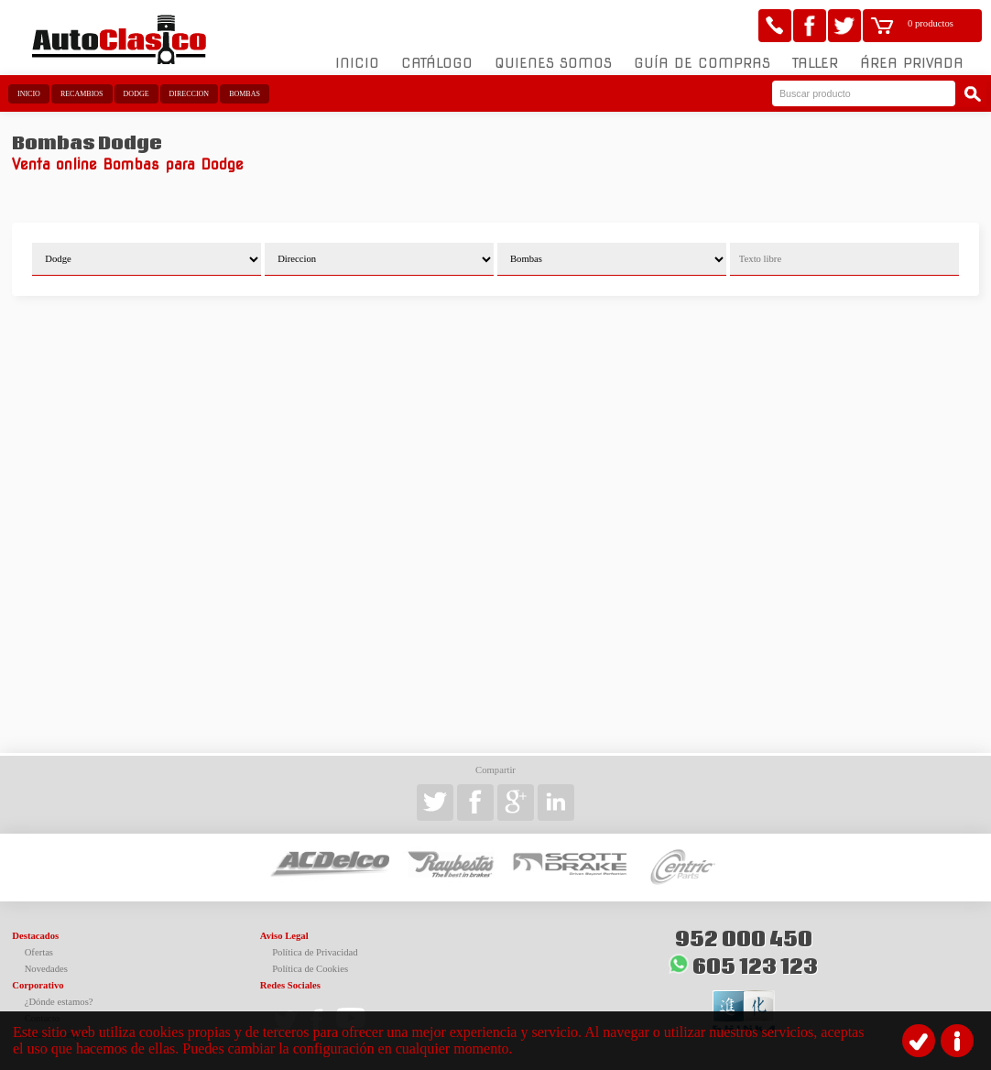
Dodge (136, 94)
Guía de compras (702, 63)
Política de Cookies (310, 969)
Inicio (357, 63)
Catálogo (437, 63)
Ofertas (39, 952)
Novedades (46, 969)
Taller (815, 63)
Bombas (244, 94)
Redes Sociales (290, 985)
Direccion (189, 94)
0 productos (930, 23)
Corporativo (37, 985)
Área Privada (912, 63)
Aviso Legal (284, 936)
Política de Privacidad (315, 952)
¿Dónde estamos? (59, 1002)
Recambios (81, 94)
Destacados (35, 936)
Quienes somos (553, 63)
